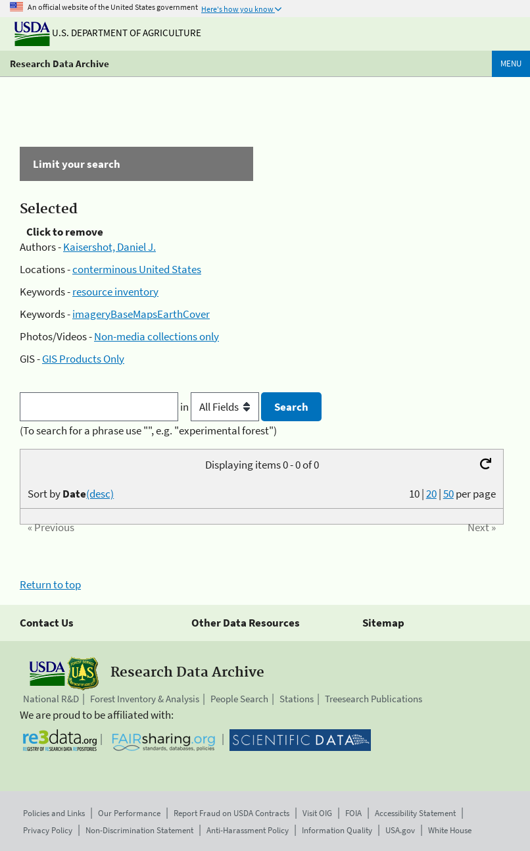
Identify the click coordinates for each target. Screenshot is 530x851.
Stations (296, 698)
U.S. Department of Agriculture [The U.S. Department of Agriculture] (107, 32)
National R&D (51, 698)
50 (448, 493)
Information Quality (337, 830)
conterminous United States (136, 269)
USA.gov (400, 830)
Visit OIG (317, 813)
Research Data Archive (59, 63)
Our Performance (129, 813)
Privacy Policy (47, 830)
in (220, 407)
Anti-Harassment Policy (247, 830)
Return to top (50, 584)
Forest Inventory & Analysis (144, 698)
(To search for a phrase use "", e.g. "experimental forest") (148, 430)
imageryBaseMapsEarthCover (141, 314)
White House (449, 830)
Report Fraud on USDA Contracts (231, 813)
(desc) (100, 493)
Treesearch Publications (373, 698)
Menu (510, 63)
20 (431, 493)
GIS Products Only (83, 358)
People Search (239, 698)
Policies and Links (54, 813)
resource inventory (115, 291)
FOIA (353, 813)
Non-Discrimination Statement (139, 830)
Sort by (71, 493)
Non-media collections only (156, 336)
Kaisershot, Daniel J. (109, 247)
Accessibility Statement (415, 813)
